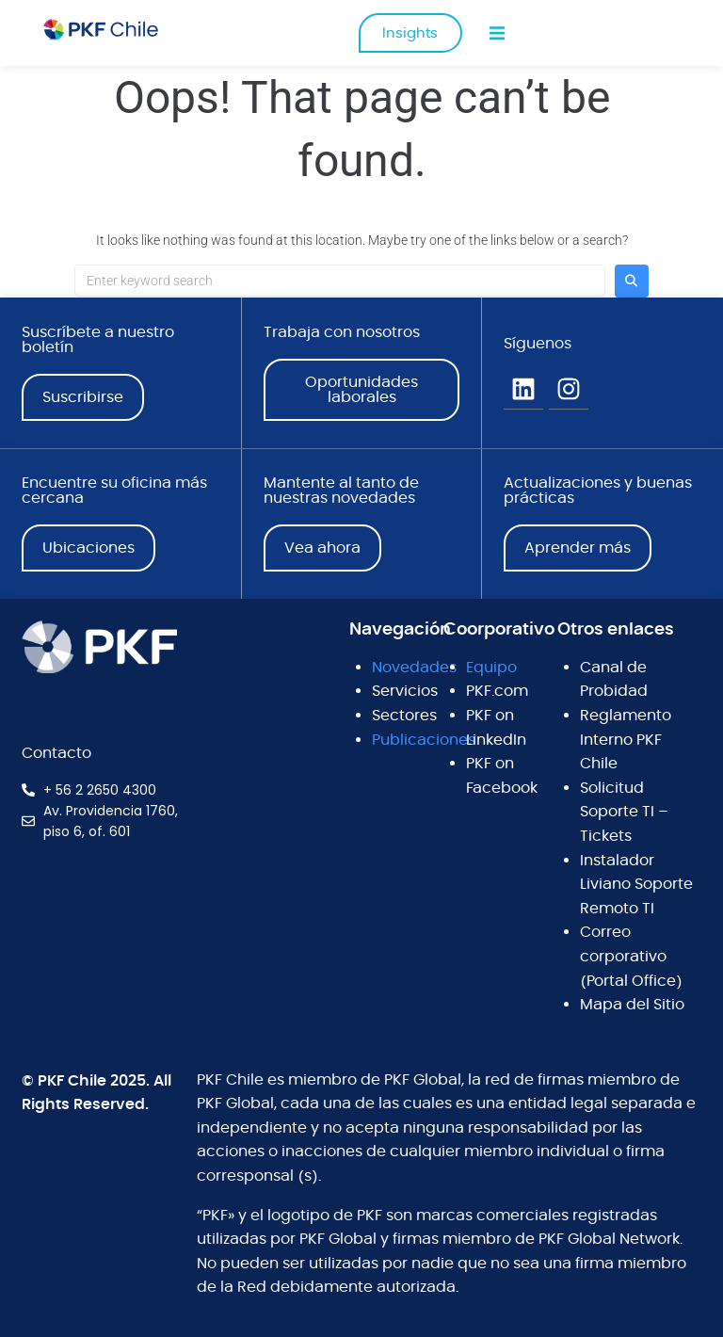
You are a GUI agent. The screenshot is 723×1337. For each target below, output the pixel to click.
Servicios (405, 691)
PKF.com (497, 691)
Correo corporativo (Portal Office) (631, 956)
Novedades (414, 667)
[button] (497, 33)
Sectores (404, 715)
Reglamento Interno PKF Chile (625, 739)
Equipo (491, 667)
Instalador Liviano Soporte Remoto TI (636, 884)
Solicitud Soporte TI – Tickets (624, 812)
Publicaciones (423, 740)
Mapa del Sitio (632, 1004)
